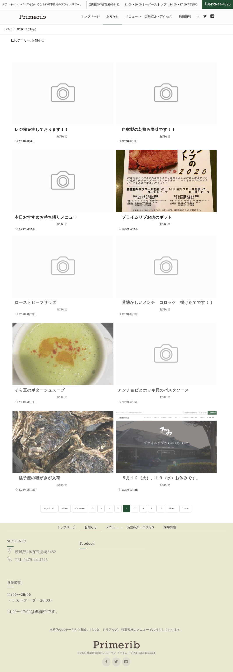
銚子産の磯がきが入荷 (37, 474)
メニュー (131, 16)
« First (65, 508)
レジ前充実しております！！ (42, 129)
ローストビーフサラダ (35, 298)
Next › (172, 508)
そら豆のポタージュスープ (40, 386)
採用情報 (185, 16)
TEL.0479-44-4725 (31, 551)
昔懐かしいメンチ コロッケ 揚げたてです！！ (166, 298)
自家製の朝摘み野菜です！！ (147, 129)
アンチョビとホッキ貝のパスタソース (153, 386)
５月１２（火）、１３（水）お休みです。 (159, 474)
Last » (185, 508)
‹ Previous (80, 508)
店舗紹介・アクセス (158, 16)
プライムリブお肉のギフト (145, 217)
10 (160, 508)
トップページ (90, 16)
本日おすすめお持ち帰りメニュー (46, 217)
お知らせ (112, 16)
